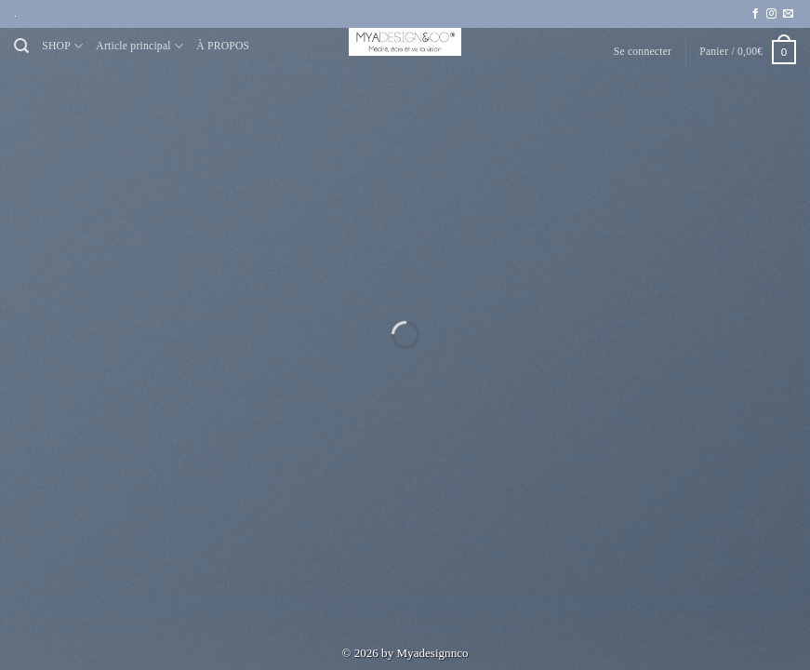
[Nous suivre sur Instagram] (771, 14)
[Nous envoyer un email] (788, 14)
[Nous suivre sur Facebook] (755, 14)
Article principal (139, 46)
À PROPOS (222, 46)
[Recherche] (21, 46)
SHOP (62, 46)
